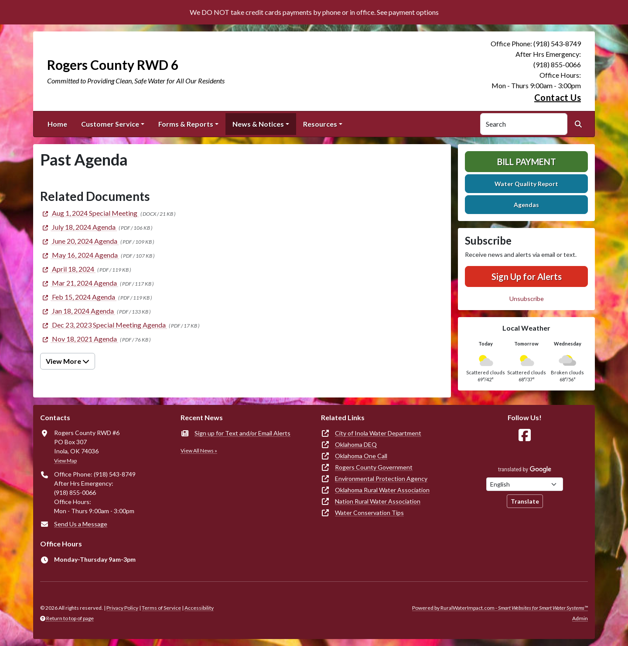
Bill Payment (526, 161)
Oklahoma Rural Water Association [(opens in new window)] (382, 490)
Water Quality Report (526, 183)
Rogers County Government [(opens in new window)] (374, 467)
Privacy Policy (122, 608)
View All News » (199, 450)
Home (57, 124)
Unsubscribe (526, 298)
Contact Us (557, 97)
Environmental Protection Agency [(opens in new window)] (381, 478)
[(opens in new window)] (89, 213)
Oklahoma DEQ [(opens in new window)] (356, 444)
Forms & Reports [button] (185, 124)
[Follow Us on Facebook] (525, 435)
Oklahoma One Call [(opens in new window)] (361, 455)
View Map (65, 460)
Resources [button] (320, 124)
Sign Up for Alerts (526, 276)
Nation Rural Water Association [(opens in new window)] (377, 501)
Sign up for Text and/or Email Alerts (242, 433)
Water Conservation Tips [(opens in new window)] (369, 512)
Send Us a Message (80, 524)
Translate (525, 501)
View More (67, 361)
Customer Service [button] (110, 124)
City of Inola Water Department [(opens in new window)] (378, 433)
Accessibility (199, 608)
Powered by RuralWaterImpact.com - (500, 608)
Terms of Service (161, 608)
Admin (580, 618)
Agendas (526, 204)
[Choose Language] (524, 484)
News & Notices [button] (258, 124)
